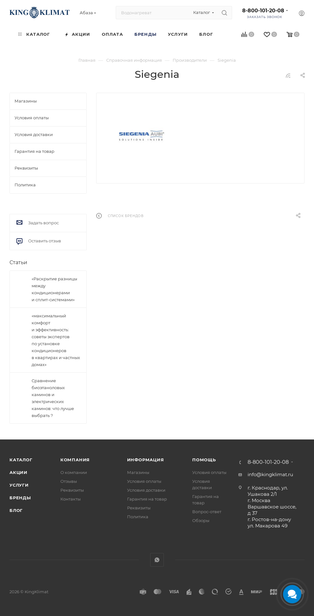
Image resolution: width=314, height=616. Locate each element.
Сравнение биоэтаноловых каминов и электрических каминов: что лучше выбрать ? (53, 398)
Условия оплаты (144, 481)
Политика (137, 516)
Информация (145, 459)
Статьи (18, 262)
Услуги (19, 485)
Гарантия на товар (147, 498)
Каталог (21, 459)
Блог (16, 510)
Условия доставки (146, 490)
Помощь (204, 459)
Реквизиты (72, 490)
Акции (18, 472)
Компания (75, 459)
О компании (73, 472)
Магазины (138, 472)
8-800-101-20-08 (263, 11)
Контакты (70, 498)
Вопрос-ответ (206, 511)
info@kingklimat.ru (270, 474)
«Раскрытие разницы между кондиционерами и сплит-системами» (54, 289)
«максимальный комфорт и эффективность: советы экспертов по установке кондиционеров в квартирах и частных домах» (56, 340)
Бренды (20, 497)
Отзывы (68, 481)
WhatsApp (157, 560)
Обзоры (200, 520)
